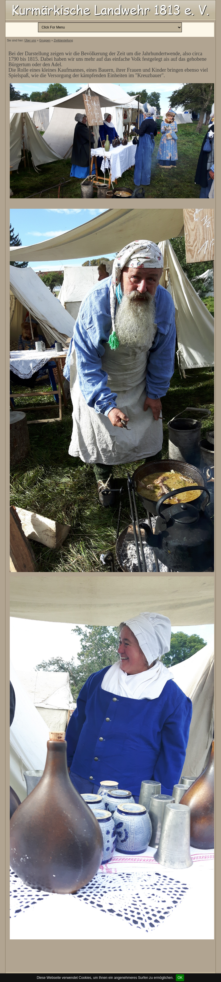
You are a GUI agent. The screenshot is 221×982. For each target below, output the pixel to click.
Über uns (30, 40)
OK (180, 978)
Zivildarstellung (63, 40)
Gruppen (45, 40)
